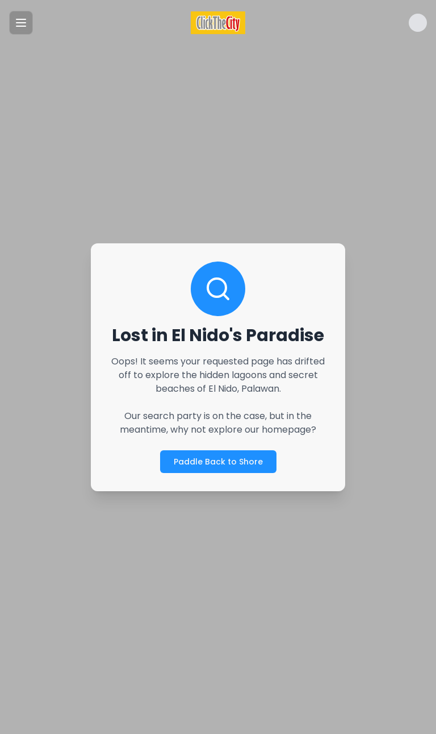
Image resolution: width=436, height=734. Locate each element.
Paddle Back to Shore (218, 461)
